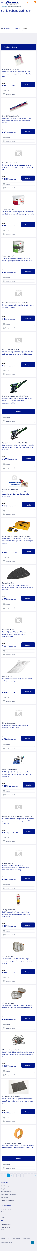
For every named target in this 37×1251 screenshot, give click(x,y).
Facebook (3, 1212)
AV (8, 1238)
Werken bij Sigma (5, 1227)
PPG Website (4, 1230)
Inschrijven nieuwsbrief (6, 1209)
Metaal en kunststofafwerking (8, 1194)
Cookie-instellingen (16, 1238)
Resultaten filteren (10, 47)
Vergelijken (6, 91)
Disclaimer (3, 1238)
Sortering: (17, 28)
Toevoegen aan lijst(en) (9, 94)
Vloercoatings (4, 1197)
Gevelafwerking (5, 1186)
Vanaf (3, 83)
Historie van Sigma (5, 1224)
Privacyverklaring (26, 1238)
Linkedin (3, 1217)
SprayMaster (4, 1189)
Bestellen (28, 85)
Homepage (4, 6)
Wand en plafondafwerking (7, 1200)
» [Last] (35, 1175)
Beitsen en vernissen (6, 1191)
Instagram (3, 1215)
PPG (8, 1242)
